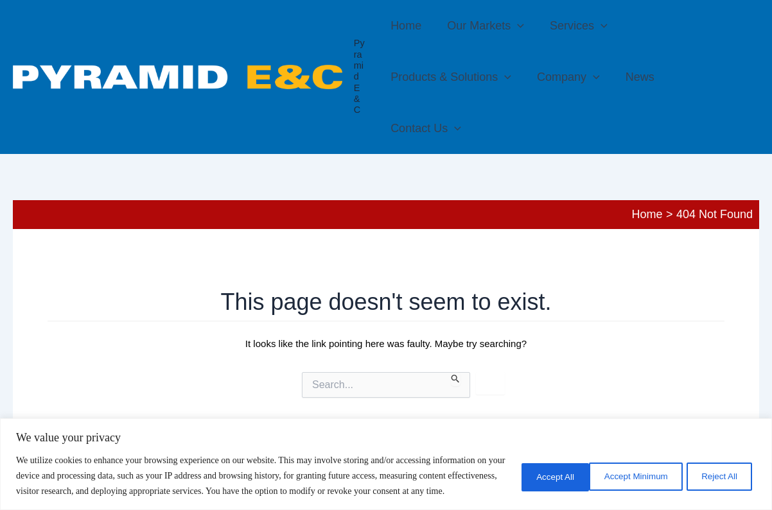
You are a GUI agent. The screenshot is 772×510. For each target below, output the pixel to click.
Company (421, 77)
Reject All (636, 468)
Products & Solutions (686, 25)
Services (573, 25)
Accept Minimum (542, 468)
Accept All (717, 468)
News (491, 77)
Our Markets (483, 25)
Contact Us (564, 77)
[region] (386, 456)
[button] (515, 25)
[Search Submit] (456, 328)
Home (405, 25)
